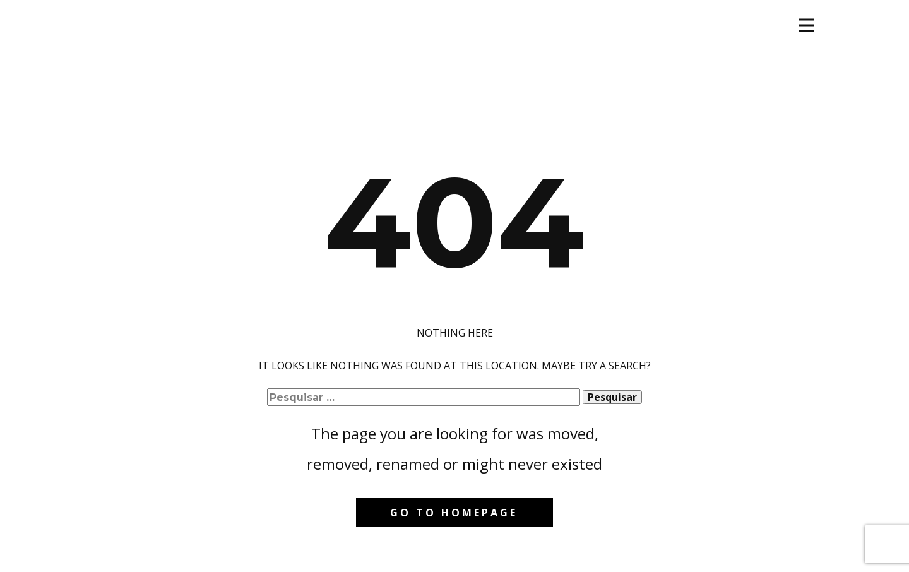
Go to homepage (454, 513)
